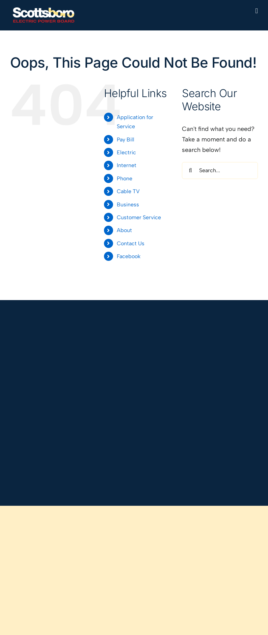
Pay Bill (125, 139)
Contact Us (130, 243)
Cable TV (128, 191)
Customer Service (139, 217)
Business (128, 204)
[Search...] (220, 170)
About (124, 230)
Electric (126, 152)
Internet (126, 165)
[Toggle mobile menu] (256, 11)
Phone (124, 178)
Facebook (128, 256)
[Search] (190, 170)
